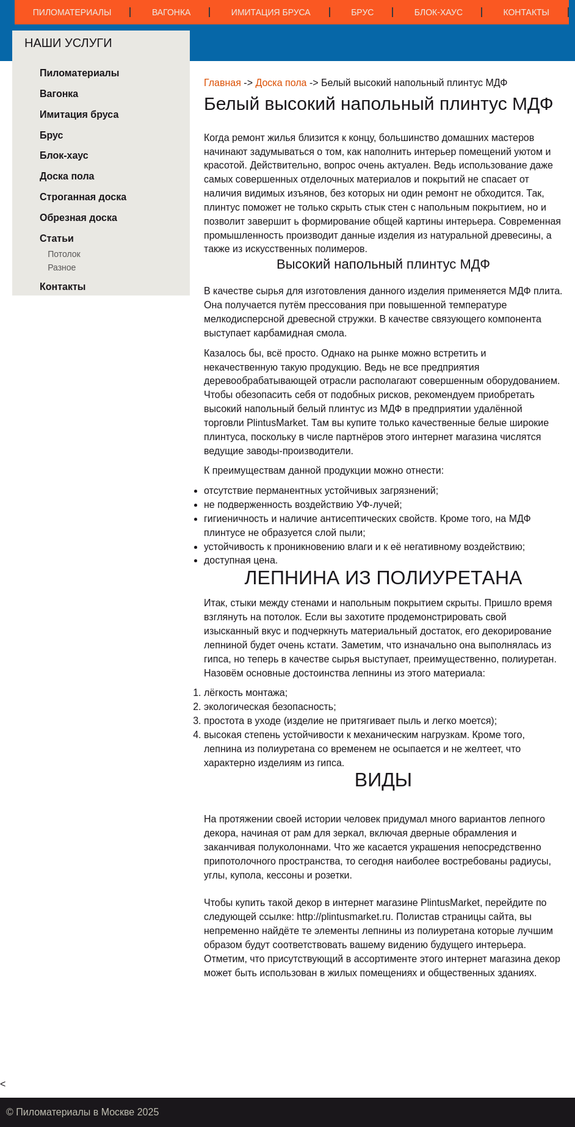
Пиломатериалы (72, 12)
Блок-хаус (438, 12)
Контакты (526, 12)
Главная (222, 83)
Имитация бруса (271, 12)
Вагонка (171, 12)
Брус (362, 12)
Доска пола (280, 83)
